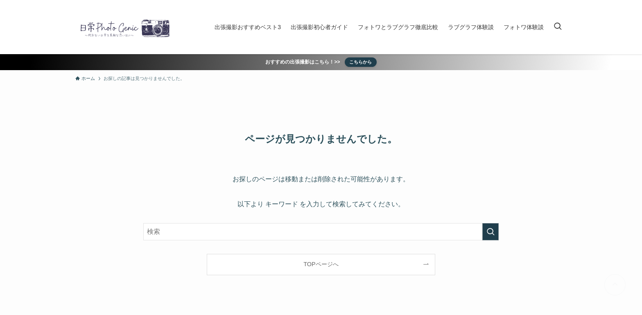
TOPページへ (320, 264)
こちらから (360, 61)
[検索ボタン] (558, 27)
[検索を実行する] (490, 231)
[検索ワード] (321, 231)
